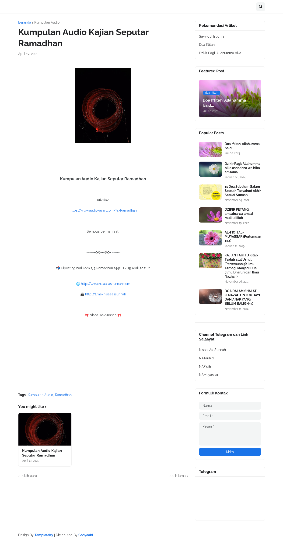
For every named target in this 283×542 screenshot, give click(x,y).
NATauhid (206, 358)
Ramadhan (63, 395)
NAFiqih (205, 366)
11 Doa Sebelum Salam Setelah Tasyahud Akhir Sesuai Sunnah (243, 191)
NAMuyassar (208, 375)
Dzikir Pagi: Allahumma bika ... (221, 53)
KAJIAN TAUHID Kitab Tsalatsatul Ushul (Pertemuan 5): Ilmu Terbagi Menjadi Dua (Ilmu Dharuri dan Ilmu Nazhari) (242, 265)
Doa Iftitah (207, 44)
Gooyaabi (85, 535)
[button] (260, 6)
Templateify (44, 535)
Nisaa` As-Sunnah (212, 350)
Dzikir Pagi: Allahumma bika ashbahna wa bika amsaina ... (242, 168)
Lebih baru (29, 476)
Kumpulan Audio (46, 22)
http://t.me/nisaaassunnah (105, 294)
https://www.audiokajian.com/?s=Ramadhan (103, 210)
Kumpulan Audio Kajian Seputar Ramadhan (42, 453)
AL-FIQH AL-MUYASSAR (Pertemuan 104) (243, 236)
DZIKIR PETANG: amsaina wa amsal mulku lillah (239, 214)
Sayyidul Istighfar (212, 36)
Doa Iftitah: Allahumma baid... (242, 146)
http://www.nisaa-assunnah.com (105, 284)
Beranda (24, 22)
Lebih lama (177, 476)
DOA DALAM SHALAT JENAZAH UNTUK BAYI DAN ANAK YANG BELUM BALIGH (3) (242, 297)
